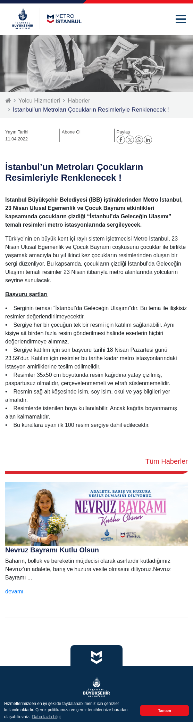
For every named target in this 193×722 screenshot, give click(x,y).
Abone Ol (71, 132)
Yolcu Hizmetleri (39, 100)
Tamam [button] (164, 710)
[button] (181, 19)
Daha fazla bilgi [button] (46, 716)
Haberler (79, 100)
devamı (14, 591)
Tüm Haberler (166, 461)
